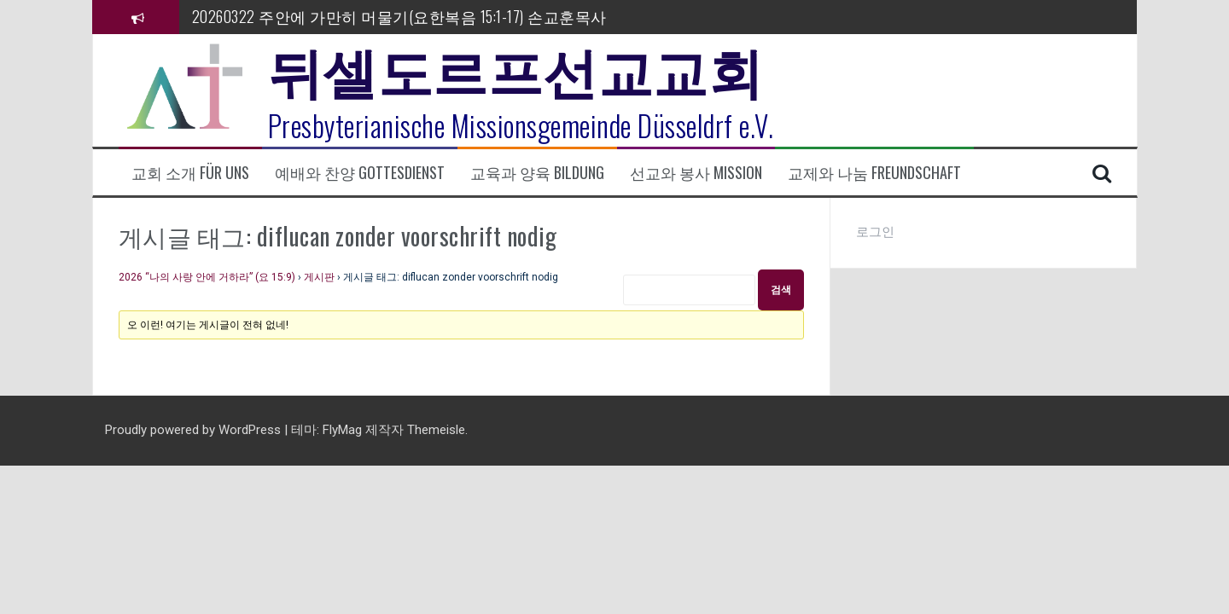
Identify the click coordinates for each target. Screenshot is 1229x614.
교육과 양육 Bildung (537, 172)
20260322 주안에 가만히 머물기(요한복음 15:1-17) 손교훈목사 (399, 16)
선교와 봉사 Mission (696, 172)
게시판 (319, 277)
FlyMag (342, 429)
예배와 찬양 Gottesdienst (360, 172)
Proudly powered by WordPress (194, 429)
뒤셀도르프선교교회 (516, 68)
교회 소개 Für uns (190, 172)
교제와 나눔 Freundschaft (874, 172)
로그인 (875, 232)
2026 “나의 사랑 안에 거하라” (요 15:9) (207, 277)
